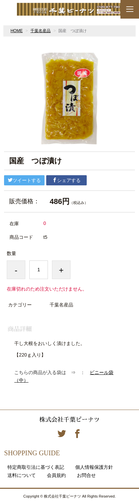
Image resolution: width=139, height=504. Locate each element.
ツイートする (24, 180)
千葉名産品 (40, 30)
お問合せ (86, 475)
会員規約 (56, 475)
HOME (16, 30)
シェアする (66, 180)
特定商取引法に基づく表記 (35, 467)
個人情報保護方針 (94, 467)
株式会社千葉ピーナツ (69, 420)
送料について (21, 475)
